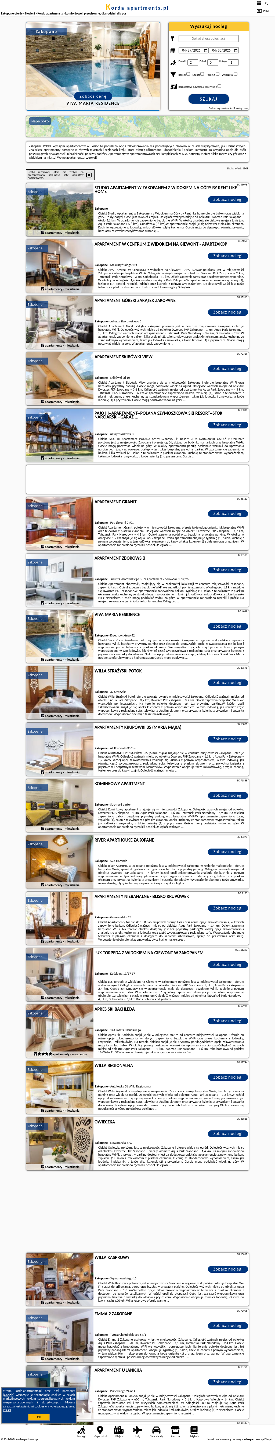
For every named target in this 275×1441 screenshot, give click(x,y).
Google (8, 1395)
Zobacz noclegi (228, 199)
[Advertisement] (137, 1212)
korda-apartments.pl (137, 8)
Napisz (270, 1439)
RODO (7, 1410)
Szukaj (209, 99)
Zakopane (35, 192)
